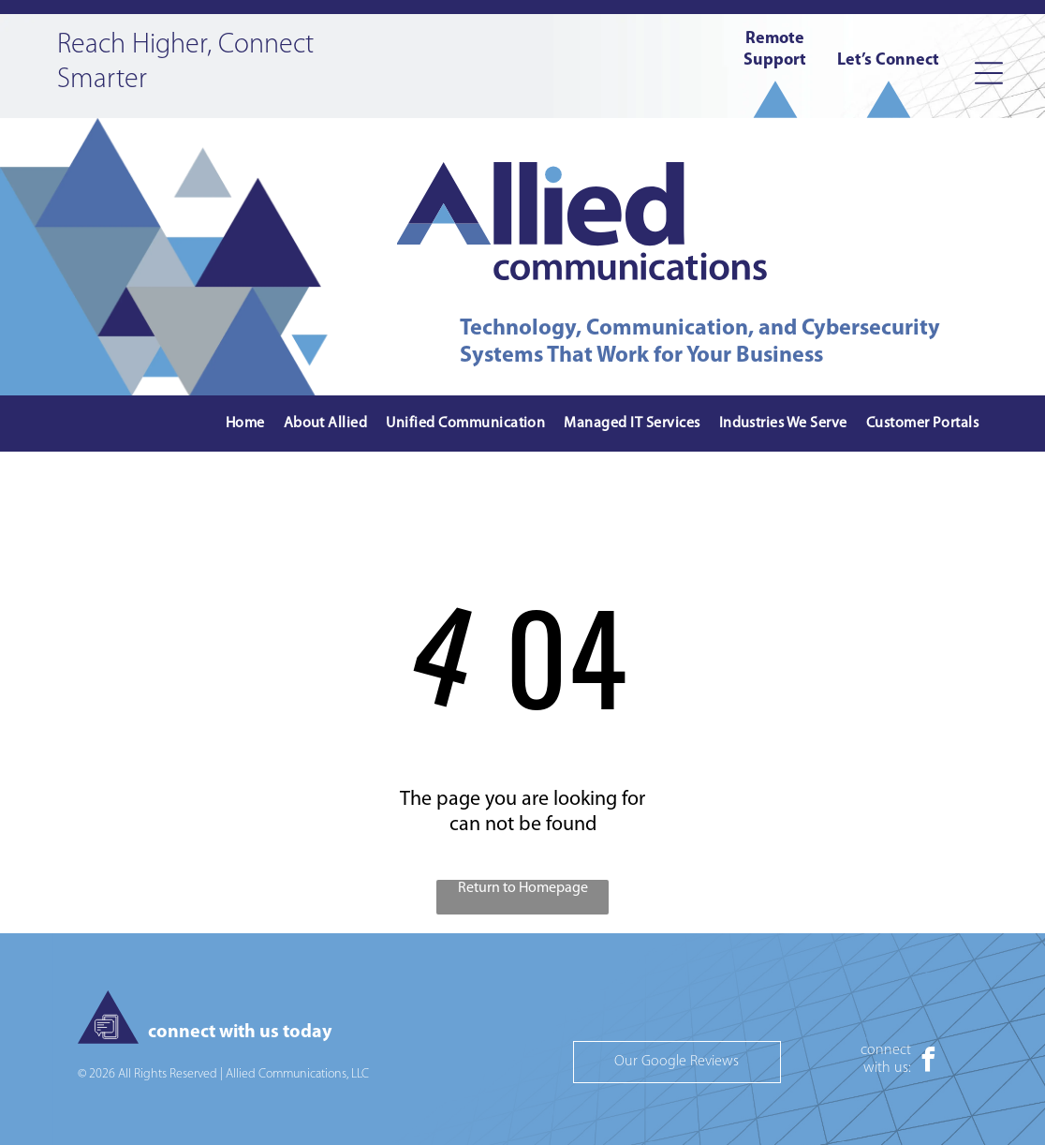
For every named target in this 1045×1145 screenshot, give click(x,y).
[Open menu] (989, 73)
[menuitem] (245, 424)
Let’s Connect (888, 60)
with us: (887, 1068)
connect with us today (239, 1032)
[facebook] (928, 1062)
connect (886, 1050)
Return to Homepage (523, 888)
